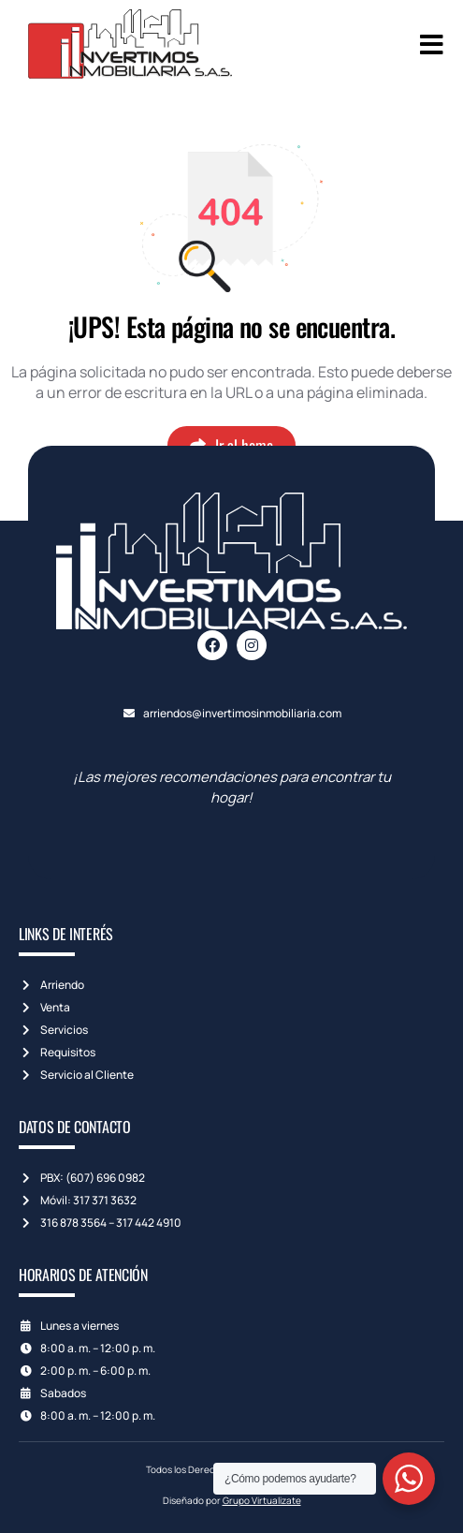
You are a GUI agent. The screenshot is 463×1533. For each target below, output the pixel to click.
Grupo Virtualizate (262, 1500)
